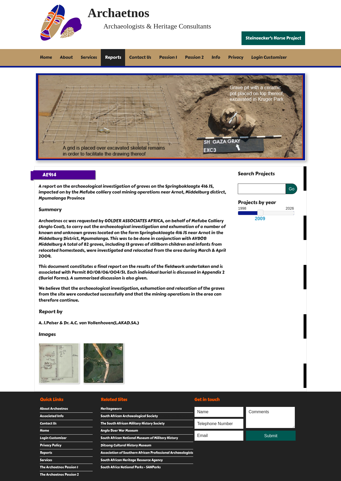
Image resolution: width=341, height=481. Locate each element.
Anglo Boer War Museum (119, 430)
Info (216, 57)
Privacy (235, 57)
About (66, 57)
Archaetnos (118, 13)
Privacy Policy (50, 445)
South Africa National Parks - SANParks (131, 467)
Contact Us (140, 57)
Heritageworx (111, 408)
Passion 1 (168, 57)
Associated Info (52, 416)
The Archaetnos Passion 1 (59, 467)
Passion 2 (194, 57)
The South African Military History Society (132, 423)
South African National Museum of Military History (139, 438)
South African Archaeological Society (129, 416)
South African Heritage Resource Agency (132, 460)
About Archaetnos (54, 408)
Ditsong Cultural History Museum (126, 445)
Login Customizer (269, 57)
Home (46, 57)
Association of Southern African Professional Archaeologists (147, 452)
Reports (113, 57)
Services (89, 57)
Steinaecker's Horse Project (273, 38)
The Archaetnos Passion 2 (59, 474)
